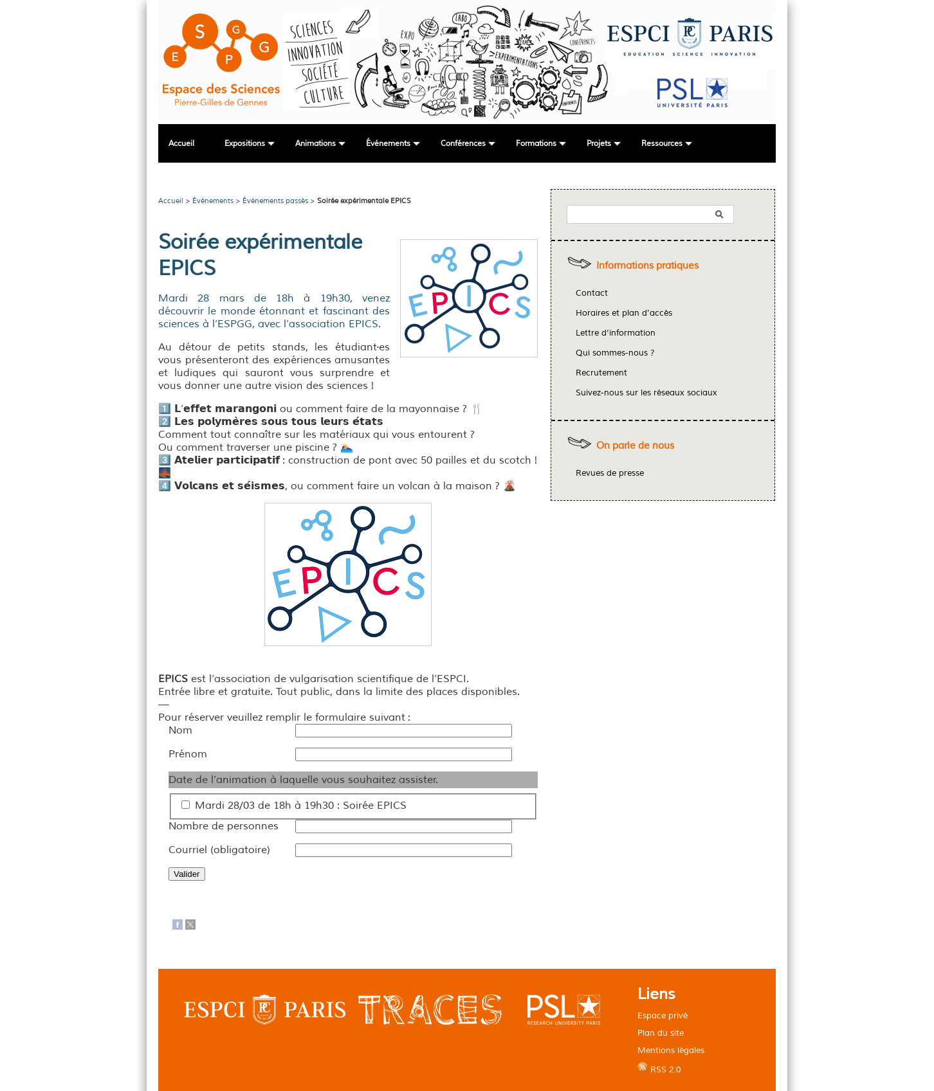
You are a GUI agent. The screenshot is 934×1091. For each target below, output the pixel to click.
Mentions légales (670, 1050)
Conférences (463, 144)
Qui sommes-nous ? (615, 353)
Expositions (244, 144)
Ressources (661, 144)
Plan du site (660, 1032)
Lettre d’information (615, 333)
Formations (536, 144)
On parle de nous (635, 446)
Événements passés (275, 200)
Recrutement (601, 373)
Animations (315, 144)
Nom (180, 730)
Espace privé (662, 1015)
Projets (599, 144)
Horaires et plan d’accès (624, 313)
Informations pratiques (647, 266)
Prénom (188, 754)
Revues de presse (610, 473)
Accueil (181, 144)
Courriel (219, 849)
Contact (592, 293)
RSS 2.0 (659, 1068)
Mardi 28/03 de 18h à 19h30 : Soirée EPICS (301, 805)
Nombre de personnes (224, 826)
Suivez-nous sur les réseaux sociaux (646, 393)
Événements (388, 144)
